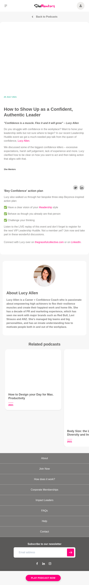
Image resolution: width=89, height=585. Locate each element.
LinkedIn (76, 242)
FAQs (44, 510)
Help (44, 521)
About (44, 458)
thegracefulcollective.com (49, 242)
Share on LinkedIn (81, 187)
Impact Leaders (44, 500)
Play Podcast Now (43, 578)
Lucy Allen (23, 140)
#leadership (45, 207)
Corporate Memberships (44, 489)
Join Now (44, 468)
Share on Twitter (75, 187)
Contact (44, 531)
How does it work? (44, 479)
